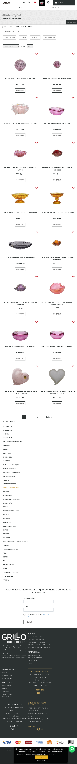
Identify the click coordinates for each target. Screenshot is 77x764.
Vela (5, 553)
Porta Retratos (9, 526)
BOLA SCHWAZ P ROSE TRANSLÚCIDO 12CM (20, 78)
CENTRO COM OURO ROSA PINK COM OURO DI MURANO (20, 169)
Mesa (5, 561)
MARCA (36, 37)
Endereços (6, 691)
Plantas (6, 518)
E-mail (25, 606)
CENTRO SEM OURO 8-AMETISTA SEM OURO (56, 347)
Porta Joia (7, 522)
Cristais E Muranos (11, 488)
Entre (20, 8)
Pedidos (5, 688)
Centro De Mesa (9, 476)
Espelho (6, 491)
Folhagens (7, 495)
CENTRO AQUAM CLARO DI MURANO (57, 123)
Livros (5, 507)
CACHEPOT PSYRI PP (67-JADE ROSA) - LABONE (20, 123)
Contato (31, 663)
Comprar (20, 90)
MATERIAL (50, 37)
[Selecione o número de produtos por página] (30, 46)
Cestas (6, 480)
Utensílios (7, 580)
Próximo (49, 417)
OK (42, 757)
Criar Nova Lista (8, 678)
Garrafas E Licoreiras (11, 499)
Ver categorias (71, 22)
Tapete (6, 545)
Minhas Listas (7, 675)
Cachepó (6, 461)
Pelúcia (6, 514)
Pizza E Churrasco (10, 572)
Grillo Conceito (34, 655)
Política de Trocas (35, 636)
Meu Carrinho (7, 694)
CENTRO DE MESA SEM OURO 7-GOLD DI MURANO (20, 212)
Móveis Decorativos (11, 511)
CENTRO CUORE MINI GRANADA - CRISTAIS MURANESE (57, 169)
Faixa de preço (12, 31)
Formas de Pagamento (36, 639)
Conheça (5, 673)
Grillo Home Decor (35, 658)
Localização (32, 660)
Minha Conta (6, 686)
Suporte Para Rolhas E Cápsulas (15, 541)
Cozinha (6, 434)
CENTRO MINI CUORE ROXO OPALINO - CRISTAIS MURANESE (20, 303)
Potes (5, 530)
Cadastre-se (57, 8)
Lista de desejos (8, 697)
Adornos (6, 445)
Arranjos (7, 453)
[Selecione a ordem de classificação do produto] (11, 46)
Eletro (5, 557)
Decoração (7, 438)
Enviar (29, 622)
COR (23, 37)
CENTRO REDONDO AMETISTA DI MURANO (20, 347)
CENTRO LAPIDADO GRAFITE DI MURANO (20, 257)
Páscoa (5, 568)
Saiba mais (41, 761)
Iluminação (7, 503)
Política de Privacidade (36, 642)
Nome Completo (29, 598)
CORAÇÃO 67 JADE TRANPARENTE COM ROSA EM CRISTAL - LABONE (20, 392)
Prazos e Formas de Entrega (39, 645)
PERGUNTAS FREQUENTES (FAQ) (38, 647)
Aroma (5, 449)
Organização (8, 564)
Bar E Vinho (7, 426)
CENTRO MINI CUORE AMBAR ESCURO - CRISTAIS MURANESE (57, 258)
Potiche (6, 534)
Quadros (6, 538)
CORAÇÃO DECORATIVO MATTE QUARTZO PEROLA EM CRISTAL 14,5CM (57, 392)
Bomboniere (7, 457)
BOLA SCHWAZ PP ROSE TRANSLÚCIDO (57, 78)
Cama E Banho (8, 430)
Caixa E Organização (11, 464)
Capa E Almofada (9, 468)
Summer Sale (8, 576)
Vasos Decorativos (10, 549)
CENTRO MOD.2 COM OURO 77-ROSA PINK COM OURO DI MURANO (57, 303)
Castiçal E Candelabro (12, 472)
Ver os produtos (12, 441)
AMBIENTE (10, 37)
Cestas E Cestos (9, 484)
